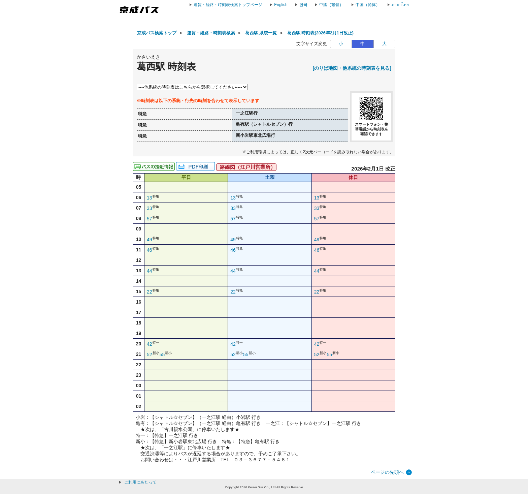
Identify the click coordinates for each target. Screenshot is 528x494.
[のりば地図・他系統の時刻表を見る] (352, 68)
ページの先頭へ (387, 472)
